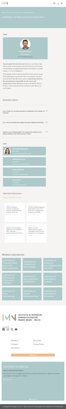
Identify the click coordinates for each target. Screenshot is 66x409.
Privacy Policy (38, 344)
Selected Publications (12, 193)
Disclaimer (15, 348)
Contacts (14, 344)
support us (33, 355)
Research (14, 340)
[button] (61, 3)
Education (37, 340)
